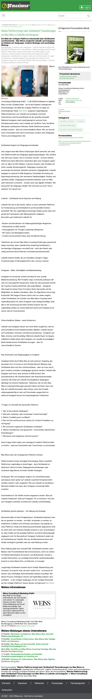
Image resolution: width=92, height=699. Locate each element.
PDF (59, 113)
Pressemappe (57, 683)
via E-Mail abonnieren (67, 78)
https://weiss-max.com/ (25, 626)
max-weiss (80, 121)
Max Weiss (23, 111)
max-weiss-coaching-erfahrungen (71, 130)
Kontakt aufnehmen (72, 98)
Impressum (22, 683)
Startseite (6, 683)
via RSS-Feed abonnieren (68, 76)
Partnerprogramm (78, 683)
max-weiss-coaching (66, 121)
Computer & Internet (24, 25)
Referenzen (39, 683)
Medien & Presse (42, 25)
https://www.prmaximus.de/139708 (70, 138)
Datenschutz (7, 689)
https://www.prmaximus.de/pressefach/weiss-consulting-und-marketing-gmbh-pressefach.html (74, 143)
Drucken (61, 110)
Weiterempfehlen (64, 111)
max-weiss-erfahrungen (67, 125)
